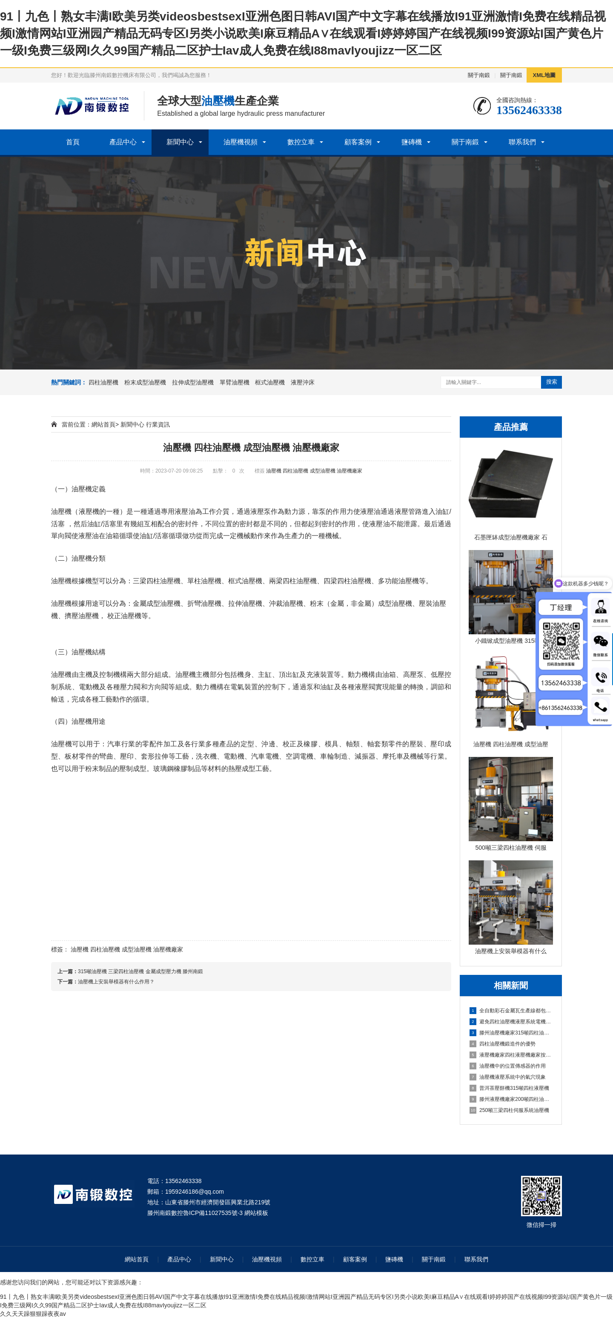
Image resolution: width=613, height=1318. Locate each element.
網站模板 (256, 1212)
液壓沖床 (303, 382)
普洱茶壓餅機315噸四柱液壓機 (509, 1088)
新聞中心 (180, 142)
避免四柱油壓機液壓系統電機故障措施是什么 (511, 1021)
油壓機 (273, 471)
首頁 (73, 142)
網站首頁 (103, 424)
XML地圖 (544, 75)
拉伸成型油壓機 (193, 382)
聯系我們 (522, 142)
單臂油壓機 (234, 382)
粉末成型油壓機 (145, 382)
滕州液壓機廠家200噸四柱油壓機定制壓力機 (511, 1099)
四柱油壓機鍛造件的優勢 (503, 1043)
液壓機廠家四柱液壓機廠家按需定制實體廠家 (511, 1055)
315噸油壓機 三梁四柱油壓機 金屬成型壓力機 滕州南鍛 (140, 971)
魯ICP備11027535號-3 (213, 1212)
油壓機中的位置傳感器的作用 (508, 1066)
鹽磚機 (411, 142)
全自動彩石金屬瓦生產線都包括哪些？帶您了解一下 (511, 1010)
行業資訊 (158, 424)
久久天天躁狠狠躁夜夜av (33, 1313)
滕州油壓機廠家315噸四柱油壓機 (511, 1032)
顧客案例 (358, 142)
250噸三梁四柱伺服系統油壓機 (509, 1110)
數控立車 (301, 142)
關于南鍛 (479, 75)
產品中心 (123, 142)
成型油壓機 (322, 471)
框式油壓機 (270, 382)
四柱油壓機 (103, 382)
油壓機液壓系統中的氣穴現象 (508, 1077)
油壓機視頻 (240, 142)
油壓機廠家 (349, 471)
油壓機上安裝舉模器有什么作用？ (116, 982)
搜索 (551, 381)
